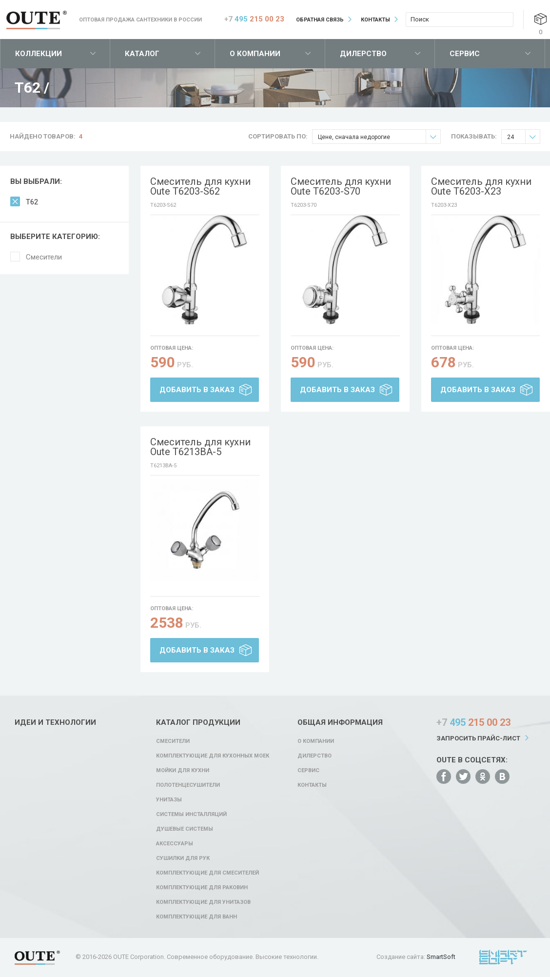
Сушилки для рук (183, 858)
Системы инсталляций (191, 814)
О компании (255, 53)
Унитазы (169, 800)
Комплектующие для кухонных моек (212, 756)
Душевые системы (184, 829)
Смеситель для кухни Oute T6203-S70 (341, 186)
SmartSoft (441, 956)
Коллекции (38, 53)
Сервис (465, 53)
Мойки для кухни (182, 770)
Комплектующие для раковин (202, 887)
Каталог (142, 53)
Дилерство (363, 53)
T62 (32, 202)
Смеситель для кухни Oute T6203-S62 (200, 186)
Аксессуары (174, 843)
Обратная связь (320, 20)
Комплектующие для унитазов (203, 902)
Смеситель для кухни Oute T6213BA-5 (200, 447)
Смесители (44, 257)
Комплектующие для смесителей (207, 873)
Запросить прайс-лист (478, 738)
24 (523, 137)
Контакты (375, 20)
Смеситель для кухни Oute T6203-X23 (481, 186)
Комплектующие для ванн (196, 917)
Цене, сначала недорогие (379, 137)
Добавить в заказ (197, 389)
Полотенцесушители (188, 785)
